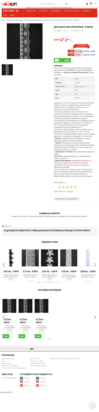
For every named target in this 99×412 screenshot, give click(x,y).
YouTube (24, 385)
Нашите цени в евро (8, 359)
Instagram (25, 381)
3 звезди (68, 187)
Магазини (86, 11)
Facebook (25, 378)
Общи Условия (6, 363)
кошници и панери (72, 165)
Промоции (43, 11)
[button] (38, 282)
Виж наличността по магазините (66, 199)
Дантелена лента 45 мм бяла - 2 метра (9, 328)
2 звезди (64, 187)
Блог (5, 15)
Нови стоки (31, 11)
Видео (12, 15)
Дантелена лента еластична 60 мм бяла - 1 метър (68, 277)
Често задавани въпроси (38, 366)
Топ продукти (55, 11)
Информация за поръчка (38, 363)
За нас (4, 361)
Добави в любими (77, 30)
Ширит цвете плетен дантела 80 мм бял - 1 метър (49, 277)
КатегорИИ (10, 10)
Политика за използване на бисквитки (14, 368)
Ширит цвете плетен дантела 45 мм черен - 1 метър (11, 277)
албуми (84, 163)
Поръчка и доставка (36, 361)
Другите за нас (35, 359)
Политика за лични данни (10, 366)
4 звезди (71, 187)
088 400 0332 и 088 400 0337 (62, 7)
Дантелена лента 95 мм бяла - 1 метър (30, 276)
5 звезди (75, 187)
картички (76, 163)
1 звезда (60, 187)
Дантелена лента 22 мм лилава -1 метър (88, 276)
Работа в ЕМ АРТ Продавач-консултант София (64, 359)
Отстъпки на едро (71, 11)
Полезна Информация (9, 378)
